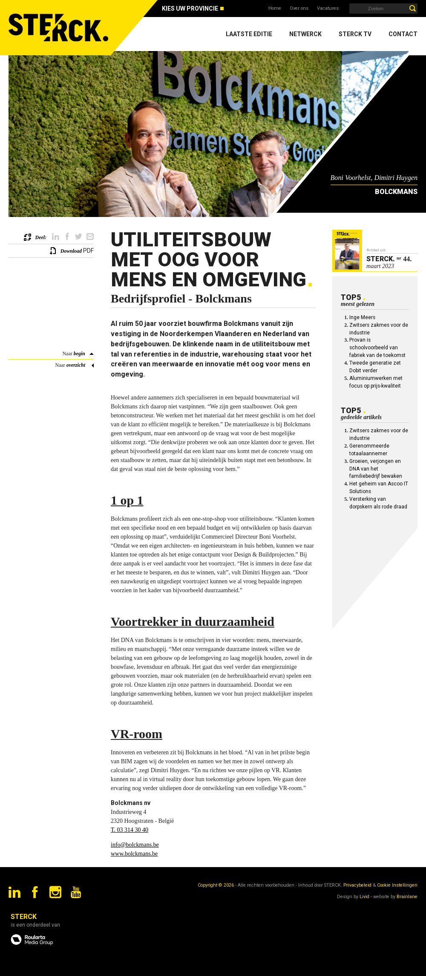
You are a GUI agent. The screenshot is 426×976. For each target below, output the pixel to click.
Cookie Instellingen (397, 885)
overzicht (75, 365)
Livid (364, 896)
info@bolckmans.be (135, 845)
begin (79, 354)
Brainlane (407, 896)
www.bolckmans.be (134, 853)
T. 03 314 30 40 (129, 830)
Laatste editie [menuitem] (249, 34)
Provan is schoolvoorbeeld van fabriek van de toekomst (377, 347)
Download (71, 251)
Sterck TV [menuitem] (355, 34)
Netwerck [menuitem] (305, 34)
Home (274, 8)
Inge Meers (362, 317)
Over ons (299, 8)
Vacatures (328, 8)
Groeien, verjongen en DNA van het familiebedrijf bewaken (375, 468)
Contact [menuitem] (403, 34)
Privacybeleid (357, 885)
